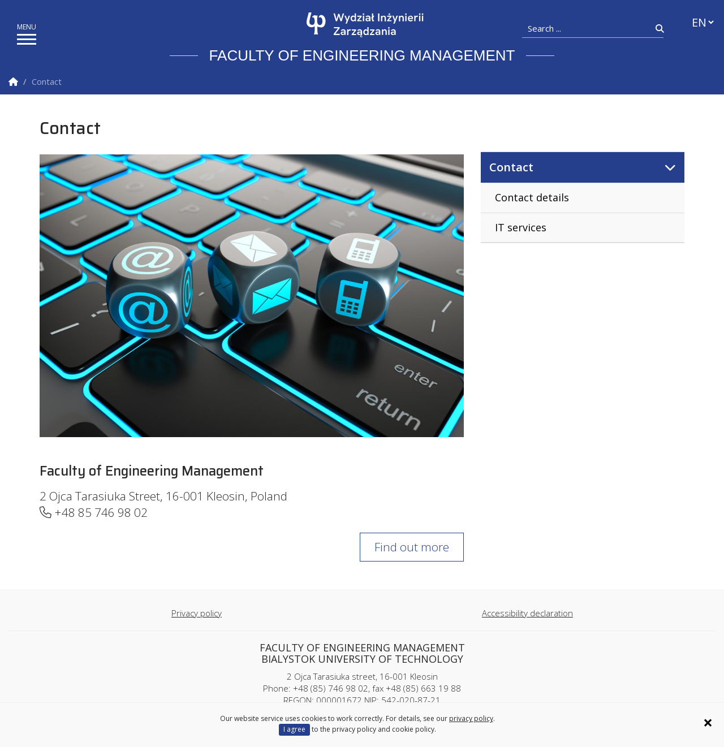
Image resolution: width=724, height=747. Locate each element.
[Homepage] (365, 25)
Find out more (411, 547)
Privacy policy (196, 613)
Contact (511, 167)
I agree (294, 729)
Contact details (532, 197)
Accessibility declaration (527, 613)
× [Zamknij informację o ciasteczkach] (708, 722)
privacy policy (471, 718)
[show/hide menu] (26, 39)
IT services (520, 227)
